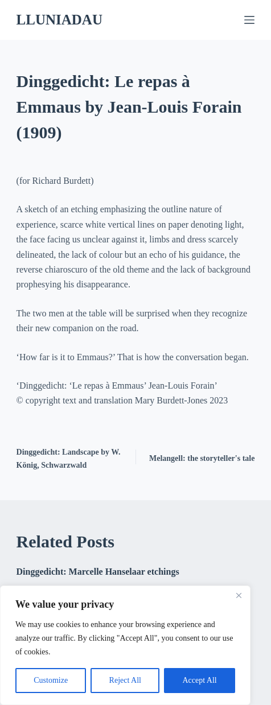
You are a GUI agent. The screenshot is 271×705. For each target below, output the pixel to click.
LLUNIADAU (59, 19)
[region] (125, 645)
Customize (51, 680)
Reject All (125, 680)
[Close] (238, 595)
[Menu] (249, 20)
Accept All (199, 680)
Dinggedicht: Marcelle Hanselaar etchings (98, 571)
